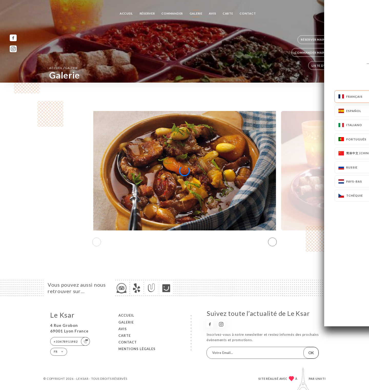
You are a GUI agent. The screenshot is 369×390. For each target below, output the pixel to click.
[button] (272, 242)
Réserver (147, 13)
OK (311, 352)
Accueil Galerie (63, 68)
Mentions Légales (137, 349)
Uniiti (320, 378)
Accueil (126, 13)
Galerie (196, 13)
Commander (172, 13)
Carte (228, 13)
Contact (248, 13)
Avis (212, 13)
